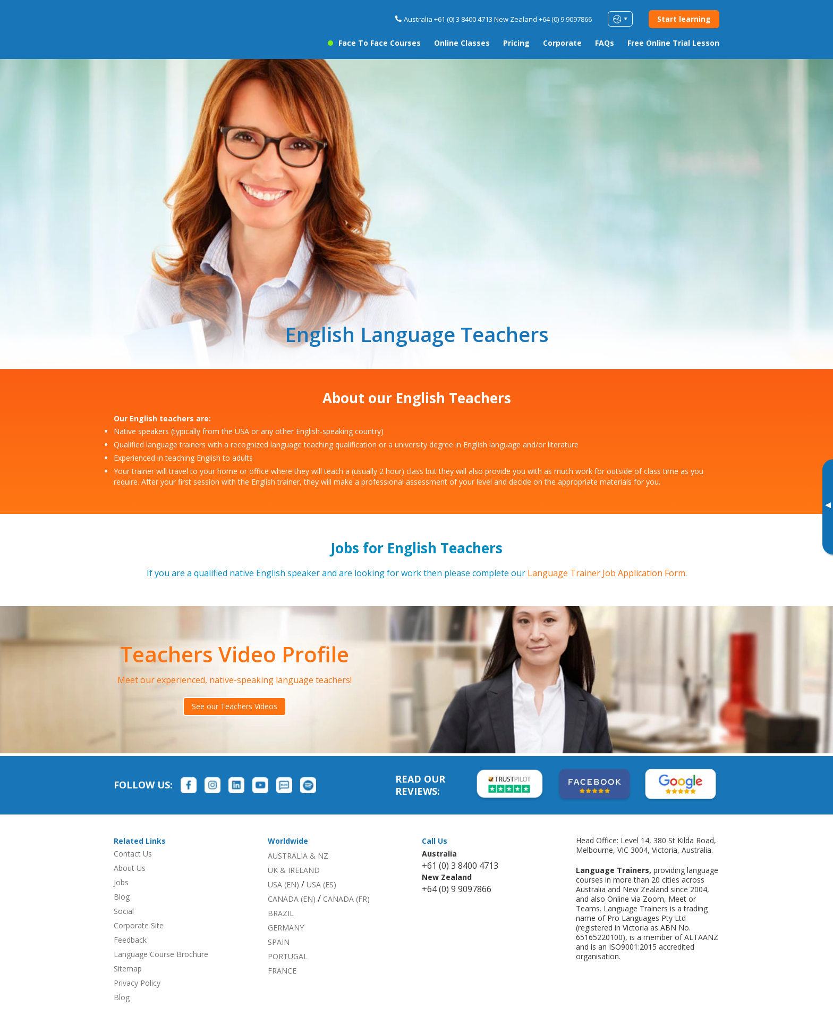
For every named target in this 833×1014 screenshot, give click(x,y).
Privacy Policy (137, 983)
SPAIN (279, 942)
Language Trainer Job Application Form (606, 573)
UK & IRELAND (294, 870)
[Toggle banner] (827, 506)
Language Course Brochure (161, 954)
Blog (122, 897)
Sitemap (128, 968)
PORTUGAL (288, 956)
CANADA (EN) (292, 899)
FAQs (604, 43)
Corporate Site (139, 925)
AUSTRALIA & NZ (298, 856)
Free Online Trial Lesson (673, 43)
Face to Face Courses (379, 43)
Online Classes (462, 43)
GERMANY (286, 927)
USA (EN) (283, 884)
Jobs (121, 882)
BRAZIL (281, 913)
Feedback (130, 940)
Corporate (562, 43)
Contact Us (133, 854)
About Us (130, 868)
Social (124, 911)
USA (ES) (321, 884)
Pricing (516, 43)
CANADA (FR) (346, 899)
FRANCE (282, 971)
